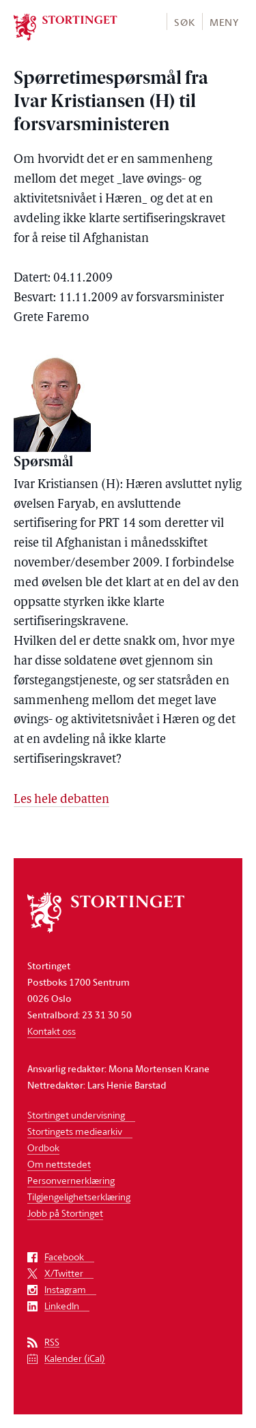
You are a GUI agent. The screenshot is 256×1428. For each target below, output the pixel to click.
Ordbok (43, 1147)
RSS (51, 1342)
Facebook (64, 1257)
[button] (184, 21)
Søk (184, 22)
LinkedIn (61, 1306)
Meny (224, 22)
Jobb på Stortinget (65, 1212)
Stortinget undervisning (76, 1114)
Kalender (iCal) (74, 1359)
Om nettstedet (59, 1163)
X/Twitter (63, 1274)
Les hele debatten (61, 799)
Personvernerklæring (71, 1180)
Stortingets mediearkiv (74, 1131)
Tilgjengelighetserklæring (78, 1196)
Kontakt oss (51, 1030)
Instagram (65, 1290)
